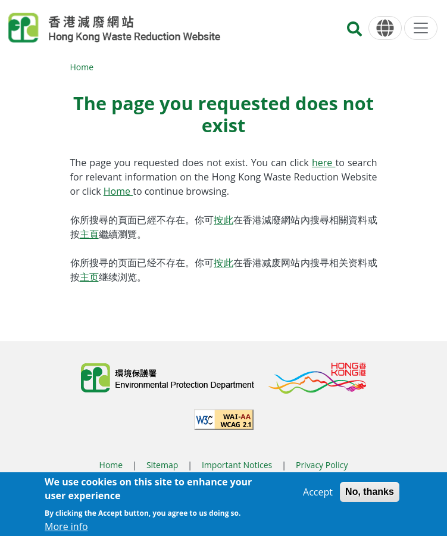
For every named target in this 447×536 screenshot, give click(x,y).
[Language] (385, 28)
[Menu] (420, 28)
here (324, 162)
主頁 (89, 234)
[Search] (354, 32)
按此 (223, 219)
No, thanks (369, 496)
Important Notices (237, 464)
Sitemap (162, 464)
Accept (318, 496)
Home (82, 67)
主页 (89, 276)
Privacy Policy (322, 464)
